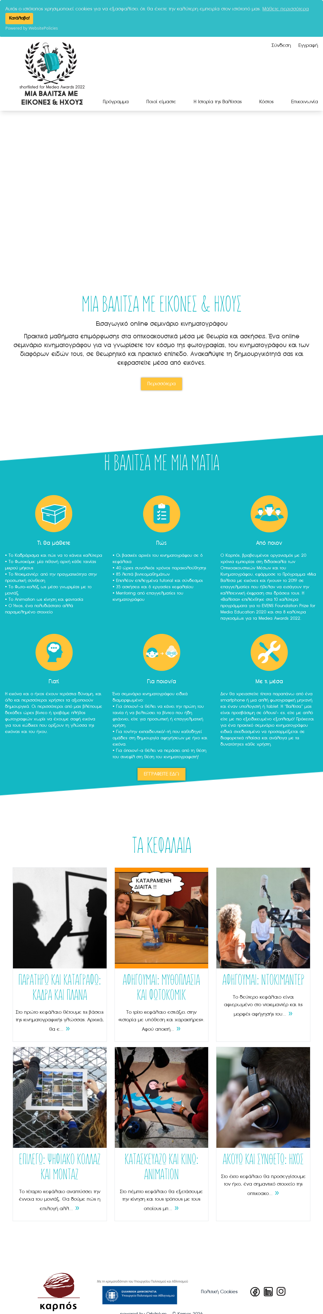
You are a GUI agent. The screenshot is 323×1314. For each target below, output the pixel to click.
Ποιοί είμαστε (161, 101)
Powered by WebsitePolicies (31, 28)
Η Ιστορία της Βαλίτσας (218, 101)
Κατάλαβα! (19, 18)
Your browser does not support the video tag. (161, 190)
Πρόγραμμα (116, 101)
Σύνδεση (281, 45)
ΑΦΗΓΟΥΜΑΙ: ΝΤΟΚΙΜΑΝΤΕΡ (263, 980)
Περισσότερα (161, 383)
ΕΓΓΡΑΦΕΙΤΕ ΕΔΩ (161, 773)
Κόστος (266, 101)
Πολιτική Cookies (219, 1291)
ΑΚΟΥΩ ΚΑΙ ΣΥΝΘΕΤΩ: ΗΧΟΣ (263, 1160)
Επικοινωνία (304, 101)
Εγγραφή (308, 45)
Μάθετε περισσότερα (285, 9)
